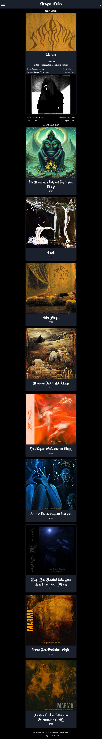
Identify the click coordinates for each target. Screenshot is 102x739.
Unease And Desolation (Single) (51, 650)
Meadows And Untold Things (51, 383)
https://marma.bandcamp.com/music (51, 65)
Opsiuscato (71, 117)
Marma (51, 54)
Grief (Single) (51, 318)
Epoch (51, 253)
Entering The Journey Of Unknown (51, 514)
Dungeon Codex (51, 4)
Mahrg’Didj (39, 117)
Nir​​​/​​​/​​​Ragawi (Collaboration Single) (51, 449)
